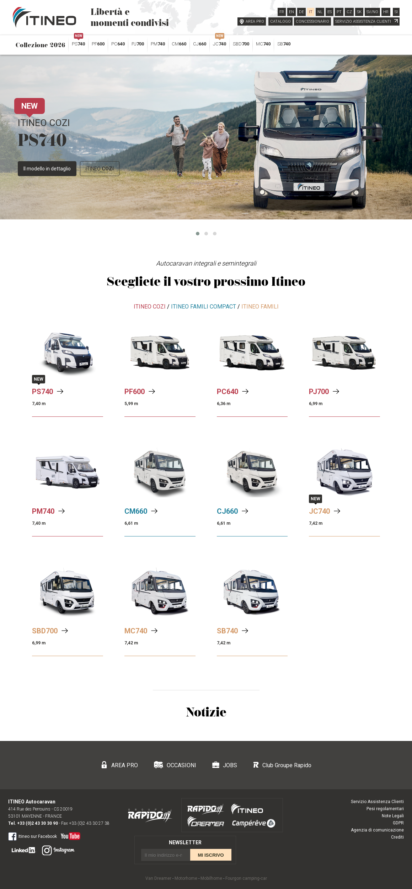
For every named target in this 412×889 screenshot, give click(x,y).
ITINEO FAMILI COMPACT (203, 306)
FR (281, 12)
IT (310, 12)
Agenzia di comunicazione (377, 830)
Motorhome (186, 878)
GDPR (398, 822)
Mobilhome (211, 878)
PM (158, 44)
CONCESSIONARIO (312, 21)
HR (386, 12)
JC (219, 42)
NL (319, 12)
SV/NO (372, 12)
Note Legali (393, 815)
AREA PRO (255, 21)
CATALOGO (280, 21)
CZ (349, 12)
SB (283, 44)
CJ (199, 44)
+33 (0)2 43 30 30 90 (37, 823)
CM (179, 44)
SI (396, 12)
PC (118, 44)
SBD (241, 44)
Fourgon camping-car (246, 878)
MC (263, 44)
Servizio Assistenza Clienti (377, 801)
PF (98, 44)
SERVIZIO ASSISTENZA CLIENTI (366, 21)
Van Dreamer (158, 878)
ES (329, 12)
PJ (138, 44)
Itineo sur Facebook (32, 836)
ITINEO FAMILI (260, 306)
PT (339, 12)
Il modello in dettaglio (47, 168)
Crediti (397, 837)
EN (291, 12)
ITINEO (100, 168)
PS (78, 42)
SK (359, 12)
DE (301, 12)
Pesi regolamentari (385, 808)
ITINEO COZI (150, 306)
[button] (197, 233)
